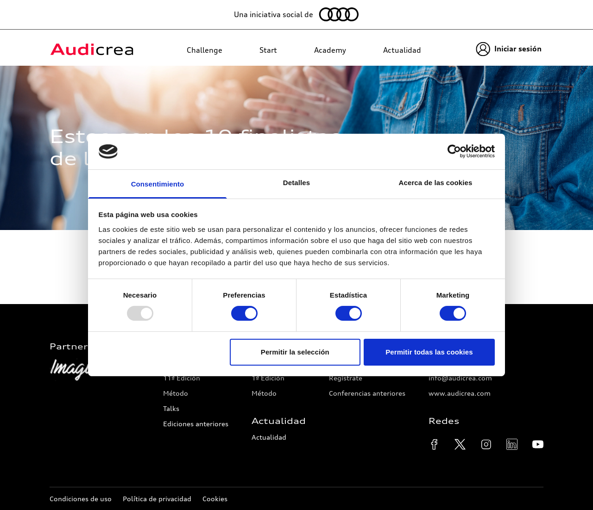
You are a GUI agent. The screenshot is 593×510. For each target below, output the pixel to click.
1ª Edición (268, 378)
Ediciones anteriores (195, 424)
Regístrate (345, 378)
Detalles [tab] (296, 183)
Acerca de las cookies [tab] (436, 183)
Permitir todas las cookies (429, 352)
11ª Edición (181, 378)
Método (175, 393)
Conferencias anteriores (367, 393)
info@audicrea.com (460, 378)
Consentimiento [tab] (157, 184)
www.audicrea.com (460, 393)
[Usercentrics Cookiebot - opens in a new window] (454, 151)
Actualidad (269, 437)
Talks (171, 408)
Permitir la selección (295, 352)
